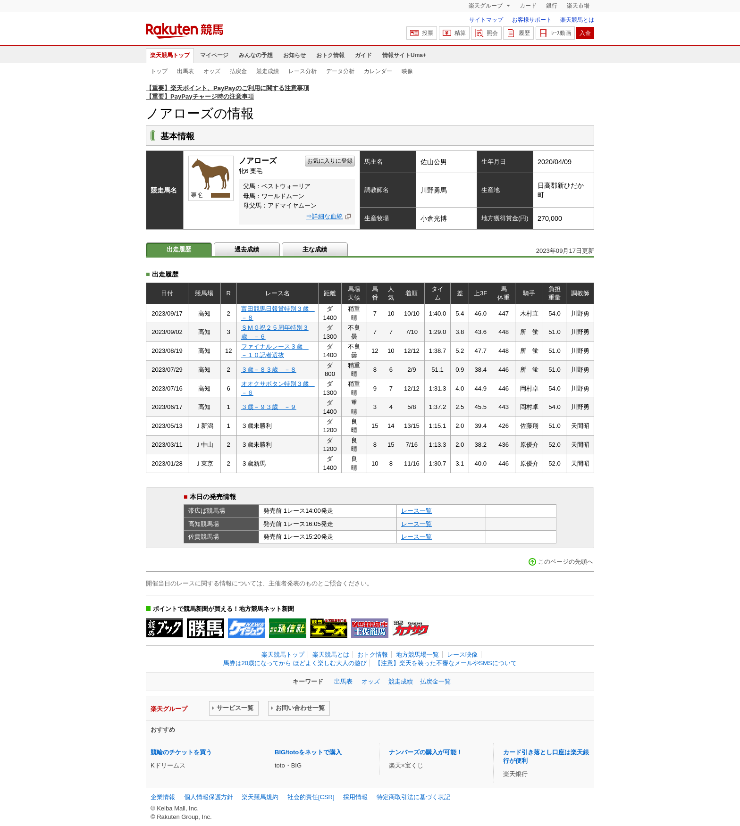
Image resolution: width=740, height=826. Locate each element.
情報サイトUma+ (404, 55)
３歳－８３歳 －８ (268, 369)
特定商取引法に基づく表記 (413, 797)
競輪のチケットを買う (181, 752)
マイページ (214, 55)
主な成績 (315, 249)
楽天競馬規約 (260, 797)
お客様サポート (532, 20)
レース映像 (462, 654)
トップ (159, 71)
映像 (407, 71)
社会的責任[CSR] (311, 797)
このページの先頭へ (565, 561)
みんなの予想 (256, 55)
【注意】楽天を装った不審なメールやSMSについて (446, 663)
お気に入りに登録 (330, 161)
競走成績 (267, 71)
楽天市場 (578, 5)
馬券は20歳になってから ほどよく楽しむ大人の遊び (295, 663)
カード (528, 5)
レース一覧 (416, 510)
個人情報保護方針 (208, 797)
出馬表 (185, 71)
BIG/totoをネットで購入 (308, 752)
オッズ (211, 71)
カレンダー (378, 71)
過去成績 (247, 249)
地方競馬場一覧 (417, 654)
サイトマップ (486, 20)
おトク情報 (330, 55)
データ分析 (340, 71)
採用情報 (355, 797)
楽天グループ (486, 5)
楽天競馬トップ (170, 55)
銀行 (551, 5)
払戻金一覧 (435, 681)
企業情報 (163, 797)
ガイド (363, 55)
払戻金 (238, 71)
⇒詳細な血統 (324, 216)
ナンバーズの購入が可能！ (425, 752)
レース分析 (302, 71)
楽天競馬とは (577, 20)
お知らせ (294, 55)
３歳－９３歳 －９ (268, 406)
